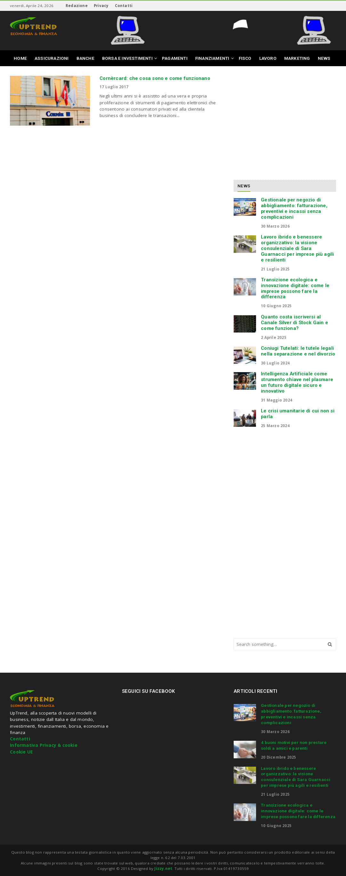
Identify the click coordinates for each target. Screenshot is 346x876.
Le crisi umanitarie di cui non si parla (297, 413)
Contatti (124, 5)
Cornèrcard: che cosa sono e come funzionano (155, 78)
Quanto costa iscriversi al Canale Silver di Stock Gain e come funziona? (294, 322)
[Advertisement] (287, 120)
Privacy (101, 5)
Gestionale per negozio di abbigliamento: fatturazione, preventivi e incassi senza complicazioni (294, 208)
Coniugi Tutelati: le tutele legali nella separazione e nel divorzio (298, 351)
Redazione (77, 5)
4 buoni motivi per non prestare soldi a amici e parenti (293, 745)
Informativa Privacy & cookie (43, 745)
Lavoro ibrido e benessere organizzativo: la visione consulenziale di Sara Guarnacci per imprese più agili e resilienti (297, 248)
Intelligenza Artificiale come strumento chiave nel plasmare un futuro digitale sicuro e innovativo (297, 382)
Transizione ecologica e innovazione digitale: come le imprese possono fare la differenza (295, 288)
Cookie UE (21, 752)
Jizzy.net (163, 868)
